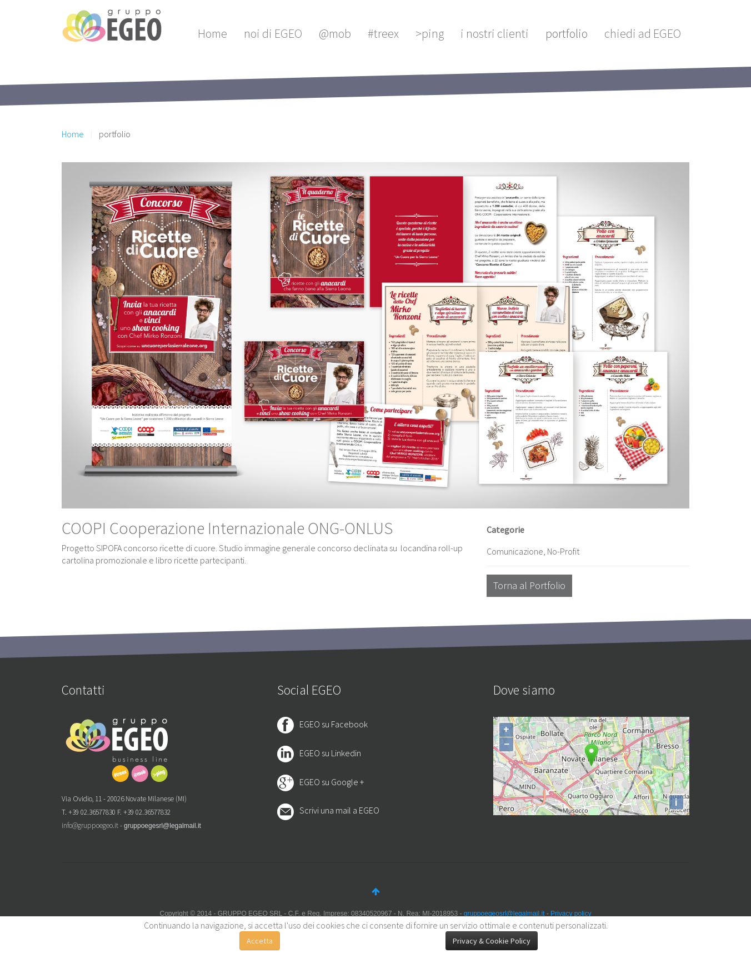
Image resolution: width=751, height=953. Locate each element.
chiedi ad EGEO (642, 33)
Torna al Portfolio (529, 585)
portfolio (566, 33)
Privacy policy (570, 913)
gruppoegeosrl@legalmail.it (504, 913)
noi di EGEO (273, 33)
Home (212, 33)
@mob (335, 33)
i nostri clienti (494, 33)
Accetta (260, 941)
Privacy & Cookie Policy (491, 941)
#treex (383, 33)
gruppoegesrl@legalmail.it (162, 826)
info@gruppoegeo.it (90, 825)
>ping (429, 33)
